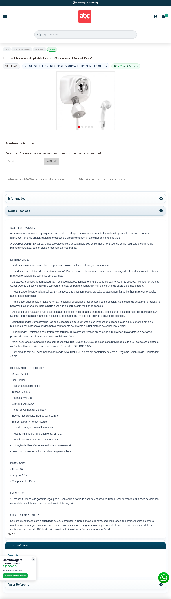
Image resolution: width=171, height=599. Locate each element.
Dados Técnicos (19, 211)
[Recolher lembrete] (33, 559)
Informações (16, 198)
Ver (66, 66)
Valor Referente (18, 584)
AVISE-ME (51, 161)
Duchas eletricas (39, 49)
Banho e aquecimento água (22, 49)
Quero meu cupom (15, 575)
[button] (79, 127)
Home (7, 49)
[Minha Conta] (155, 16)
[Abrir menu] (5, 16)
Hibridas (52, 49)
